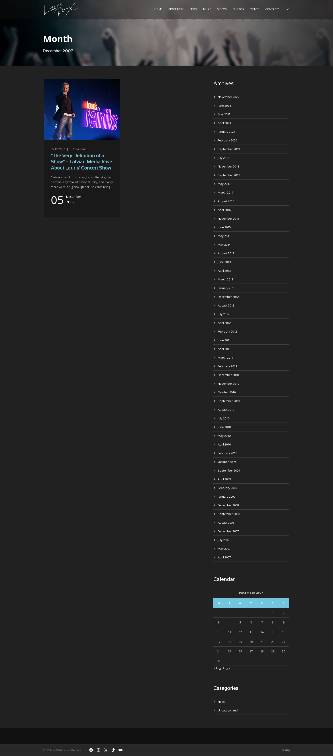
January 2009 (226, 496)
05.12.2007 (58, 149)
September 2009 (229, 470)
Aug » (226, 668)
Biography (176, 9)
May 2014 (224, 245)
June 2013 (224, 262)
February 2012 (227, 331)
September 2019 (229, 149)
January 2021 (226, 132)
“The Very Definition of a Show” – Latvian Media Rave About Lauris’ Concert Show (81, 162)
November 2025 (228, 97)
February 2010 (227, 453)
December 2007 (228, 531)
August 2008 (226, 523)
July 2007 (223, 540)
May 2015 (224, 236)
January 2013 (226, 288)
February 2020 (227, 140)
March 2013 (225, 279)
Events (254, 9)
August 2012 (226, 305)
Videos (222, 9)
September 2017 (229, 175)
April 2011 (224, 349)
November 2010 (228, 384)
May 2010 (224, 436)
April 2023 (224, 123)
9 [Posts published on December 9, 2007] (283, 622)
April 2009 (224, 479)
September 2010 (229, 401)
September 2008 (229, 514)
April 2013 (224, 271)
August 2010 (226, 410)
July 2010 (223, 418)
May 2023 (224, 114)
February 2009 (227, 488)
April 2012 (224, 323)
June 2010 (224, 427)
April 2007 (224, 557)
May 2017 (224, 184)
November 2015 (228, 219)
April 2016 (224, 210)
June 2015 (224, 227)
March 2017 (225, 192)
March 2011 (225, 358)
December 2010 (228, 375)
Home (158, 9)
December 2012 (228, 297)
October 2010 (227, 392)
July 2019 (223, 158)
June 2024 (224, 106)
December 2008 (228, 505)
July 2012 (223, 314)
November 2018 (228, 166)
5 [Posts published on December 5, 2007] (240, 622)
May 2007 (224, 549)
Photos (238, 9)
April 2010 (224, 444)
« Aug (217, 668)
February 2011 (227, 366)
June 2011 (224, 340)
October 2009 (227, 462)
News (193, 9)
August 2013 (226, 253)
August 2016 (226, 201)
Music (207, 9)
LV (287, 9)
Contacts (272, 9)
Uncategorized (228, 710)
